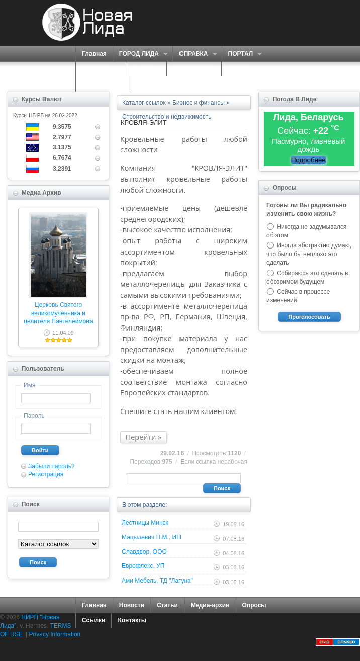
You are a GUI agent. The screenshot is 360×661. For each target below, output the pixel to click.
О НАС (144, 69)
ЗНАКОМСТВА (194, 68)
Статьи (167, 605)
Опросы (254, 605)
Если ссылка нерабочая (214, 461)
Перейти (141, 437)
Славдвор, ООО (144, 551)
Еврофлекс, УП (143, 565)
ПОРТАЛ (242, 54)
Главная (94, 53)
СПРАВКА (194, 54)
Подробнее (308, 160)
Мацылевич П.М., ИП (151, 537)
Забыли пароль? (51, 466)
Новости (131, 605)
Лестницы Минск (145, 522)
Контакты (132, 620)
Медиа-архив (210, 605)
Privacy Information (55, 634)
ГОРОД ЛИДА (140, 54)
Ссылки (93, 620)
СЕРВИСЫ (98, 69)
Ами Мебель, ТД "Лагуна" (157, 580)
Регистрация (45, 474)
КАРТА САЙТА (103, 84)
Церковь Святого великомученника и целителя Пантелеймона (58, 313)
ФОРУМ (239, 68)
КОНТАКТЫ (153, 84)
